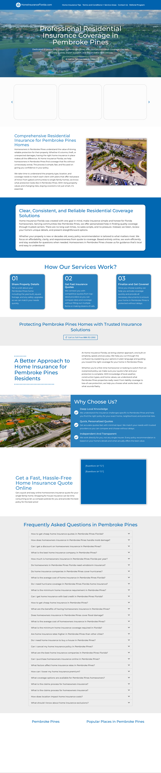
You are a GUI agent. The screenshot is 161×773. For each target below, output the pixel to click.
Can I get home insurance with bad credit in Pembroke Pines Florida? (67, 597)
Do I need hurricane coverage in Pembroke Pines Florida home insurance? (69, 584)
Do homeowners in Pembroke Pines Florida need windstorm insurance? (68, 566)
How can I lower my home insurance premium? (55, 672)
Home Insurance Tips (71, 5)
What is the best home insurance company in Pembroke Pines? (64, 553)
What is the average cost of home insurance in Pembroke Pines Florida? (68, 578)
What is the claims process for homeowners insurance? (59, 684)
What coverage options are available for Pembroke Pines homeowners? (68, 678)
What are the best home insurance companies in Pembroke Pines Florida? (69, 653)
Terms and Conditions (92, 5)
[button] (93, 5)
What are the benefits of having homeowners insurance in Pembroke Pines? (70, 609)
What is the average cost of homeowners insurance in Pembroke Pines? (68, 622)
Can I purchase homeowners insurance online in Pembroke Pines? (65, 659)
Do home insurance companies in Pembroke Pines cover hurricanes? (67, 572)
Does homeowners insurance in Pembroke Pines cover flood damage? (67, 616)
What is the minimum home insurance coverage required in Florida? (66, 628)
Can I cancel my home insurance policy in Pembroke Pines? (62, 647)
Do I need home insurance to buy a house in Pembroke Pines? (63, 641)
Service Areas (110, 5)
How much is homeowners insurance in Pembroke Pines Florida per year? (69, 559)
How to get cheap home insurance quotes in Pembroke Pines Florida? (67, 534)
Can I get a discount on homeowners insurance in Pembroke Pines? (66, 547)
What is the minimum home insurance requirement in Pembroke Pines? (68, 591)
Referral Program (137, 5)
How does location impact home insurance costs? (57, 697)
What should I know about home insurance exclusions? (60, 703)
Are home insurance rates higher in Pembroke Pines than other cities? (67, 634)
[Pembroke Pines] (45, 744)
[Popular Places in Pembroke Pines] (115, 744)
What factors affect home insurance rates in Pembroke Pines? (63, 666)
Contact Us (123, 5)
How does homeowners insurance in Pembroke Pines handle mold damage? (70, 541)
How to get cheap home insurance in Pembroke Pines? (59, 603)
